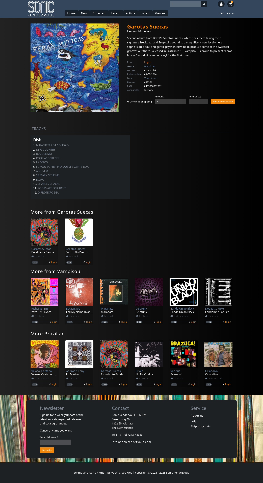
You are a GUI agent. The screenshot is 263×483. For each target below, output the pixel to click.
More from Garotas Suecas (62, 212)
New (84, 13)
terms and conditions (89, 472)
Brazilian (150, 66)
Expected (99, 13)
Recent (116, 13)
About (230, 13)
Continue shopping (139, 101)
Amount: (159, 96)
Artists (130, 13)
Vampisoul (150, 78)
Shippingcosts (201, 426)
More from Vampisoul (56, 271)
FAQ (222, 13)
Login (147, 62)
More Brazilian (48, 333)
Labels (145, 13)
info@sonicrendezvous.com (131, 442)
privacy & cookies (119, 472)
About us (197, 415)
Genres (160, 13)
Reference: (195, 96)
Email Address (49, 437)
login (54, 262)
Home (71, 13)
